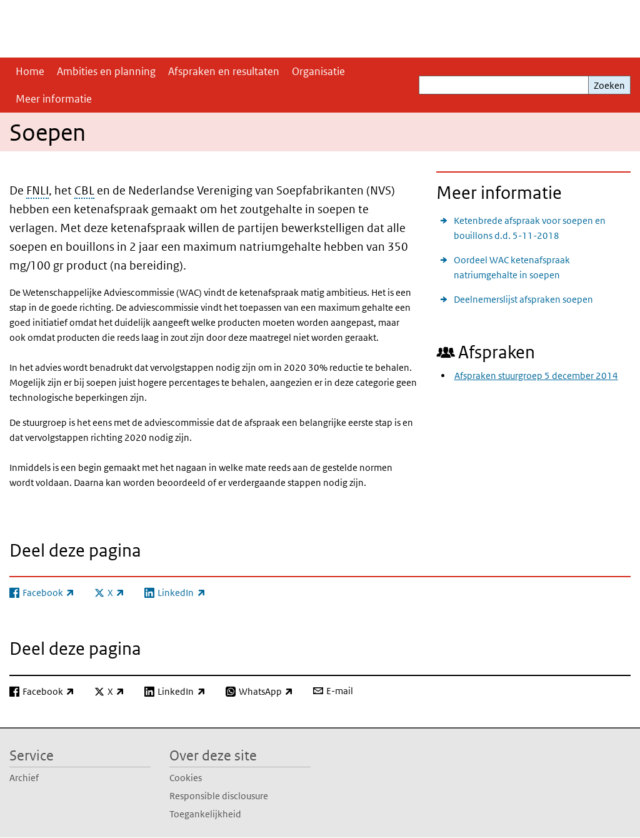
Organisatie (318, 71)
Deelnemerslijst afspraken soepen (523, 299)
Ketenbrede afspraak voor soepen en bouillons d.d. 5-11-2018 (530, 228)
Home (30, 71)
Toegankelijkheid (205, 814)
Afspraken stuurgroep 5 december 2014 (536, 375)
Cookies (185, 778)
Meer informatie (54, 99)
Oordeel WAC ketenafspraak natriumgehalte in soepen (512, 267)
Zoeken (609, 85)
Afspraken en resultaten (223, 71)
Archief (24, 778)
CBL (84, 190)
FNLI (37, 190)
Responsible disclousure (218, 796)
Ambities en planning (106, 71)
